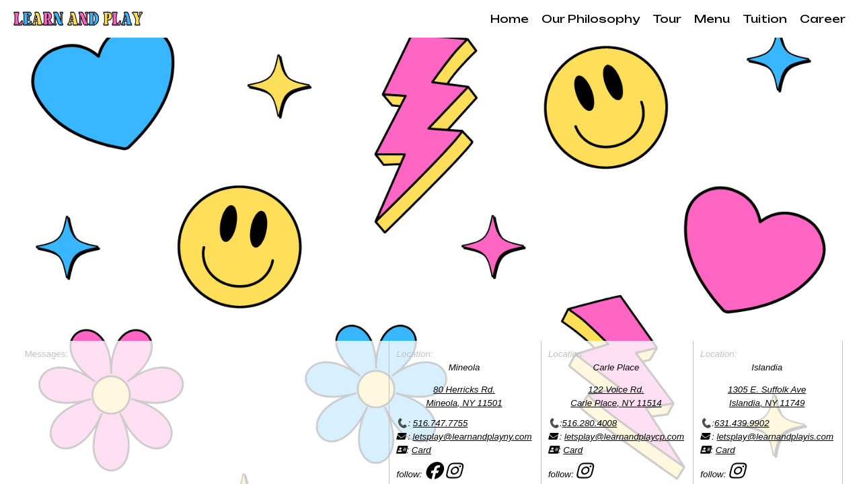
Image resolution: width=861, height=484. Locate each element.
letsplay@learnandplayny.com (472, 437)
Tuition (765, 19)
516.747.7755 (440, 423)
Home (509, 19)
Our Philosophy (590, 19)
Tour (666, 19)
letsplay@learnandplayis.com (774, 437)
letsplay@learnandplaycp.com (624, 437)
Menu (712, 19)
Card (421, 450)
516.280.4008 (589, 423)
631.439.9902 (742, 423)
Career (823, 19)
